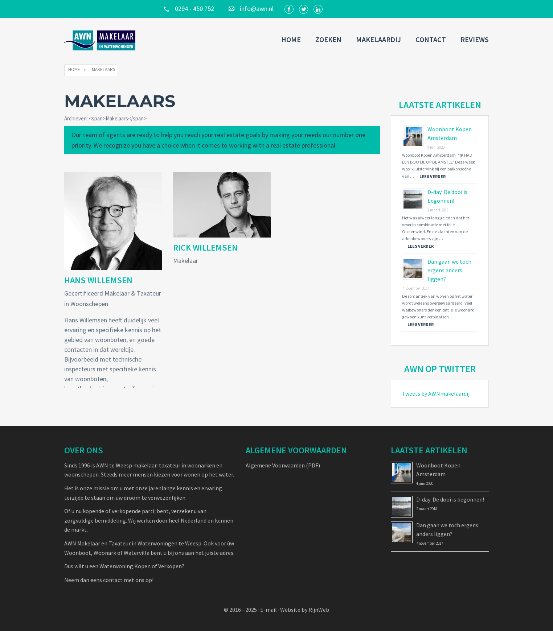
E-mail (268, 609)
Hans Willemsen (98, 280)
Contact (430, 39)
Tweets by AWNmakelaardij (436, 393)
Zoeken (328, 39)
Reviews (474, 39)
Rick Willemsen (205, 247)
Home (291, 39)
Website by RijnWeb (304, 609)
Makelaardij (378, 39)
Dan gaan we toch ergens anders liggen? (449, 270)
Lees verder (432, 176)
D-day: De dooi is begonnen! (450, 499)
